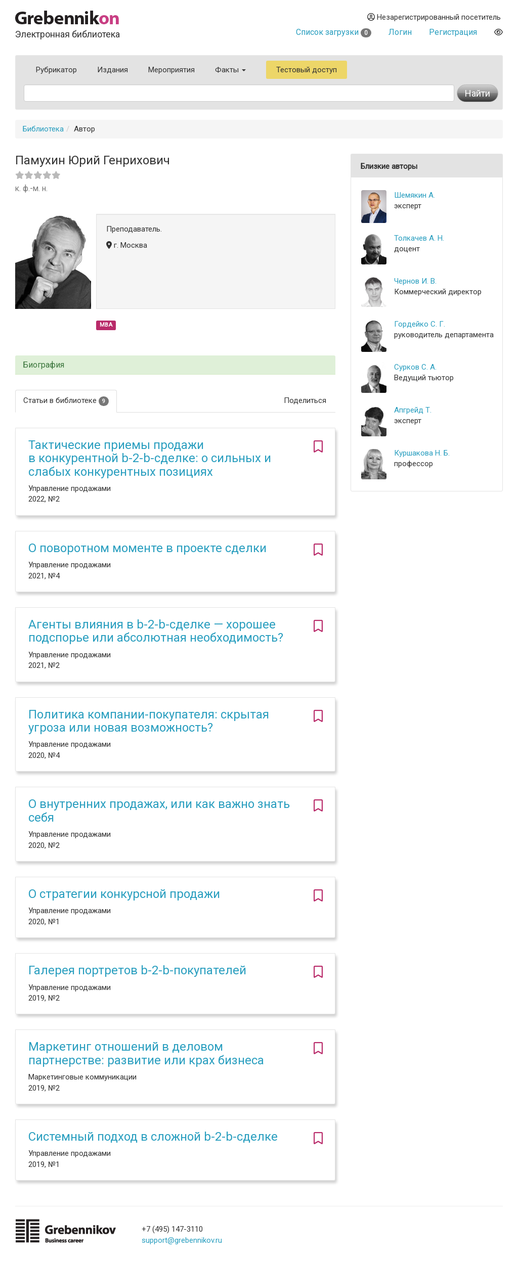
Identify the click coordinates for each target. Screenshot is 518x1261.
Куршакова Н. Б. (422, 453)
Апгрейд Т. (412, 410)
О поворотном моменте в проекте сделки (147, 548)
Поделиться (305, 400)
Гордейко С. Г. (419, 324)
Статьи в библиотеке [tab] (66, 401)
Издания (112, 69)
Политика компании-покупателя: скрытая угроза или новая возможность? (148, 721)
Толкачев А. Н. (419, 238)
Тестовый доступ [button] (306, 69)
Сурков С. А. (415, 367)
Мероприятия (171, 69)
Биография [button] (43, 365)
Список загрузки (333, 32)
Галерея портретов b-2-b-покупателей (137, 970)
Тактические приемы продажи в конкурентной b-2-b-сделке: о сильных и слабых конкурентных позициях (149, 458)
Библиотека (43, 128)
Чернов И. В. (415, 281)
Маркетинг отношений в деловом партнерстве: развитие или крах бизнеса (146, 1053)
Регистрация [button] (453, 32)
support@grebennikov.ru (182, 1240)
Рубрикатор (56, 69)
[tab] (175, 365)
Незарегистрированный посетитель (434, 17)
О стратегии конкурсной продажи (124, 894)
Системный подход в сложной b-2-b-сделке (153, 1137)
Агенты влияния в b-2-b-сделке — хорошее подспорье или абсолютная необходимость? (155, 631)
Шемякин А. (414, 195)
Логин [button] (400, 32)
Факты (230, 69)
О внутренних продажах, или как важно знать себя (159, 810)
